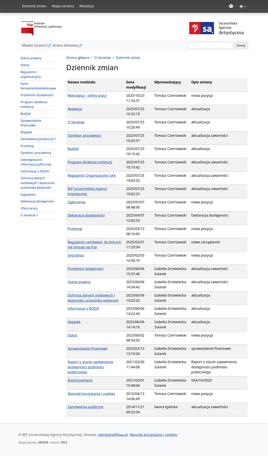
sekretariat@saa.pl (113, 434)
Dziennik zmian (34, 6)
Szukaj (241, 45)
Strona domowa (65, 45)
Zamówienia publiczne (37, 139)
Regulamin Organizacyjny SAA (92, 175)
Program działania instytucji (34, 104)
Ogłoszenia (76, 202)
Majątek (26, 132)
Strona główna (77, 57)
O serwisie (28, 215)
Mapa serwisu (63, 6)
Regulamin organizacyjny (31, 74)
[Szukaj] (210, 45)
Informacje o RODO (35, 171)
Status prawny (31, 58)
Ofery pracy (29, 208)
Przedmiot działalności (37, 95)
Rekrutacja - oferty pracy (87, 95)
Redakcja (86, 6)
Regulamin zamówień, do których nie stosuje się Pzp (94, 245)
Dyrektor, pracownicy (36, 153)
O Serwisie (102, 57)
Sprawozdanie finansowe (31, 122)
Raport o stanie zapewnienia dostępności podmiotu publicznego (90, 367)
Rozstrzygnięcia (80, 380)
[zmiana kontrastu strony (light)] (242, 6)
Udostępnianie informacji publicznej (36, 161)
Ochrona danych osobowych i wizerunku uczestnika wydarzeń (38, 183)
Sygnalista (28, 194)
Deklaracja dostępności (38, 201)
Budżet (26, 113)
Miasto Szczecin (34, 45)
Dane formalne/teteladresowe (38, 85)
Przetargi (27, 146)
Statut (25, 65)
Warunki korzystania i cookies (91, 393)
